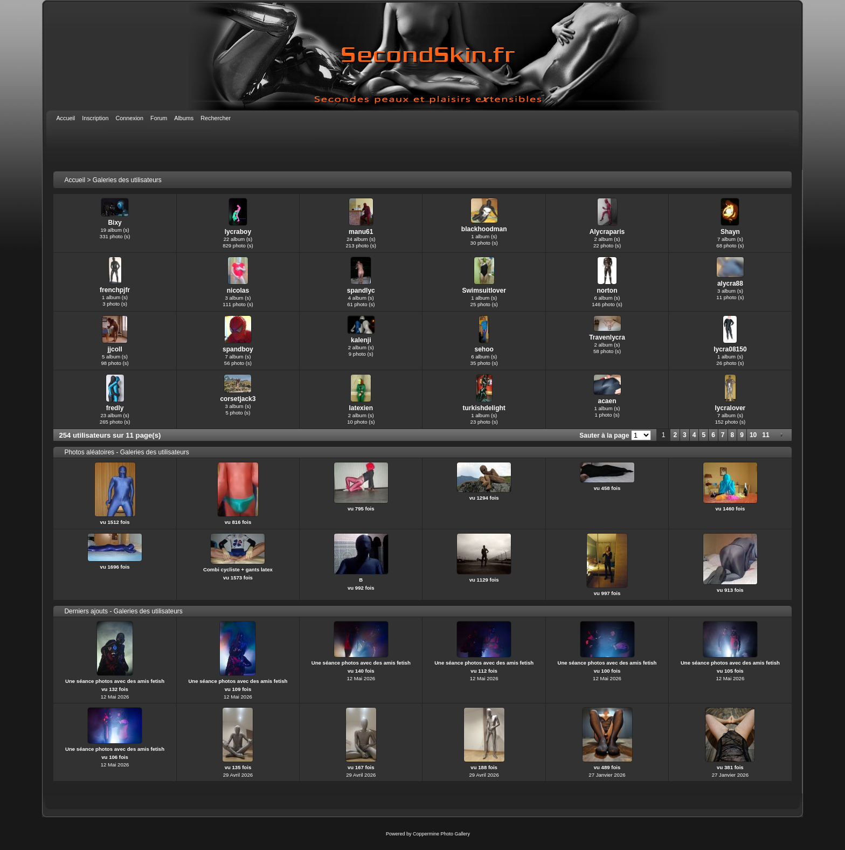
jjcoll (114, 349)
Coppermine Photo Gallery (441, 834)
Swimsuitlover (483, 290)
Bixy (114, 222)
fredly (115, 408)
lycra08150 (730, 349)
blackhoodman (484, 229)
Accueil (74, 180)
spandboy (238, 349)
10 (753, 435)
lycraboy (238, 232)
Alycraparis (607, 232)
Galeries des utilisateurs (127, 180)
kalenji (361, 340)
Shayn (730, 232)
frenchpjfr (115, 290)
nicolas (238, 290)
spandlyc (361, 290)
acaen (607, 401)
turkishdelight (483, 408)
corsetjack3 (237, 399)
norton (607, 290)
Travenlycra (607, 337)
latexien (361, 408)
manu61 (361, 232)
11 (765, 435)
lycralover (730, 408)
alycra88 (730, 283)
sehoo (483, 349)
